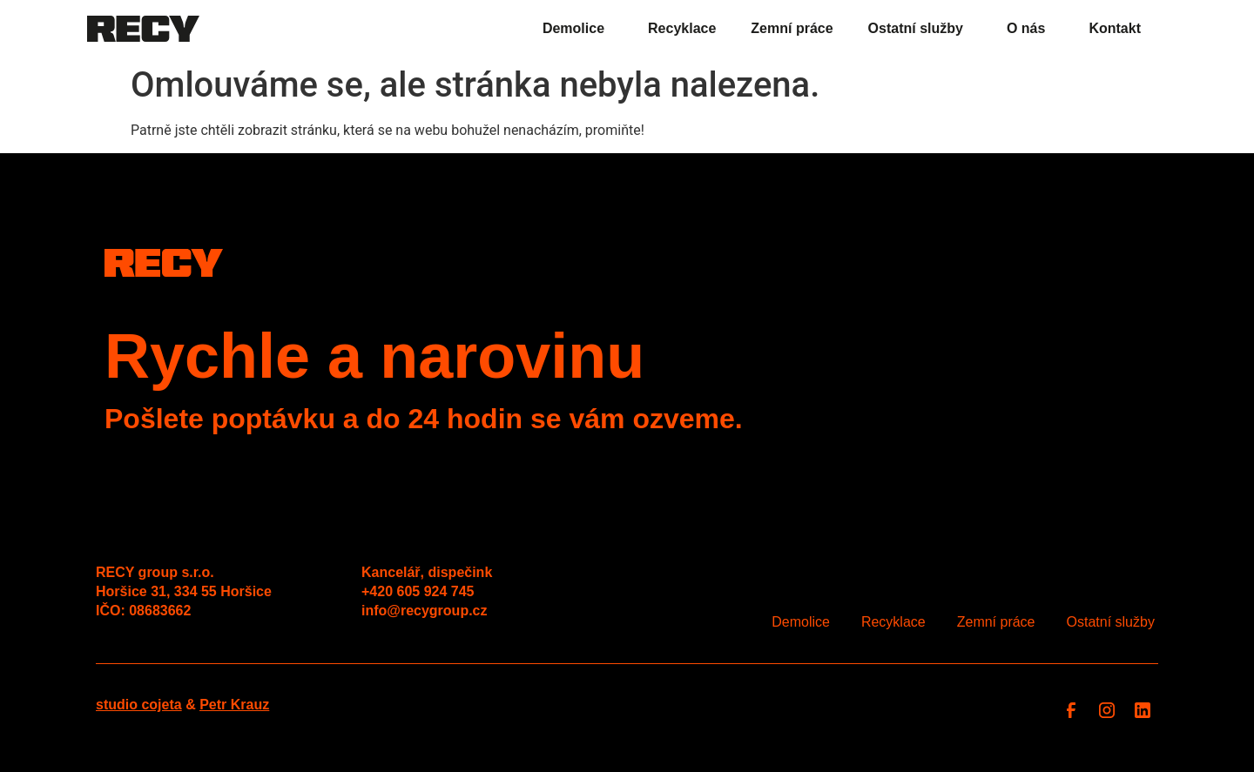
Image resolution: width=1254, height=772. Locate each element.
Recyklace (682, 28)
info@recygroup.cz (424, 610)
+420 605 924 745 (417, 591)
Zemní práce (792, 28)
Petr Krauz (234, 704)
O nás (1030, 28)
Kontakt (1115, 28)
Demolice (578, 28)
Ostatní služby (920, 28)
